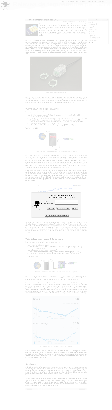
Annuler (74, 208)
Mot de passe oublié (63, 208)
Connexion (51, 208)
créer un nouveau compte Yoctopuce (57, 215)
